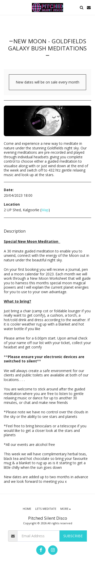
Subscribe (73, 535)
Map (45, 209)
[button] (5, 7)
